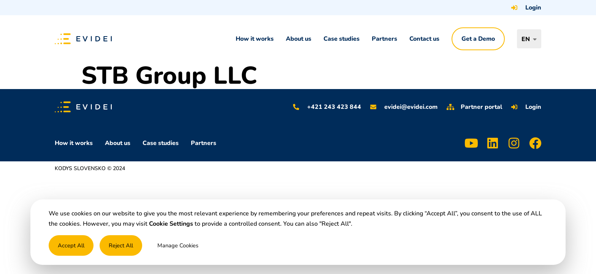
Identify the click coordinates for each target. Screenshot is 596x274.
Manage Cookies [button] (177, 245)
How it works (255, 39)
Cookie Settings (171, 224)
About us (298, 39)
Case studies (341, 39)
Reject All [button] (121, 245)
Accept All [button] (71, 245)
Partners (384, 39)
